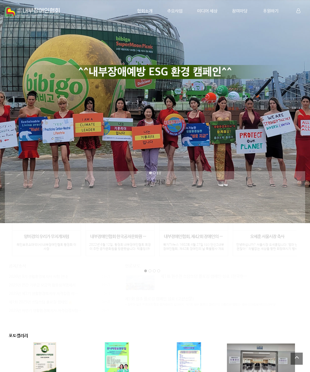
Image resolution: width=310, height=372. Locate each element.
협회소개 (145, 11)
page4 (158, 269)
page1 (145, 269)
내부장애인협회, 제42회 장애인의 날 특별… (194, 235)
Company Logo (33, 11)
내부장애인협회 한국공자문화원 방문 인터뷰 (120, 235)
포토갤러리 (18, 335)
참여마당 (240, 11)
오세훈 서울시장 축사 (267, 235)
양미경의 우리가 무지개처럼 (46, 235)
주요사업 (175, 11)
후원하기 (271, 11)
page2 (149, 269)
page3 (154, 269)
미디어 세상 (207, 11)
